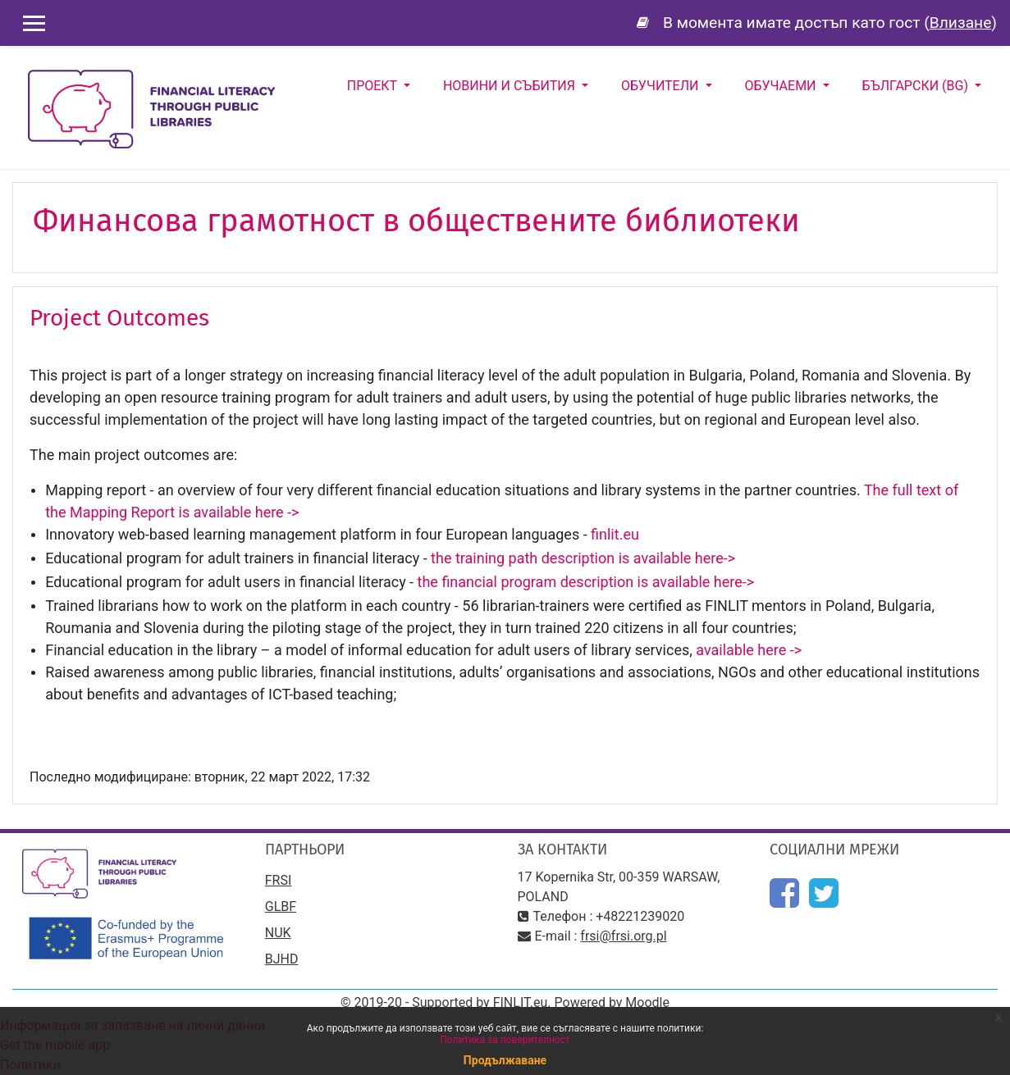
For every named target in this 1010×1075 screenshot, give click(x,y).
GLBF (280, 906)
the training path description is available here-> (583, 558)
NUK (278, 933)
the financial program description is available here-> (586, 581)
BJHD (282, 959)
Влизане (961, 22)
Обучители (661, 85)
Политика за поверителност (505, 1039)
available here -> (750, 649)
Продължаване (505, 1060)
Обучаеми (782, 85)
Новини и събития (510, 85)
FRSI (278, 880)
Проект (373, 85)
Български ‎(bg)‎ (916, 85)
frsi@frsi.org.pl (623, 936)
